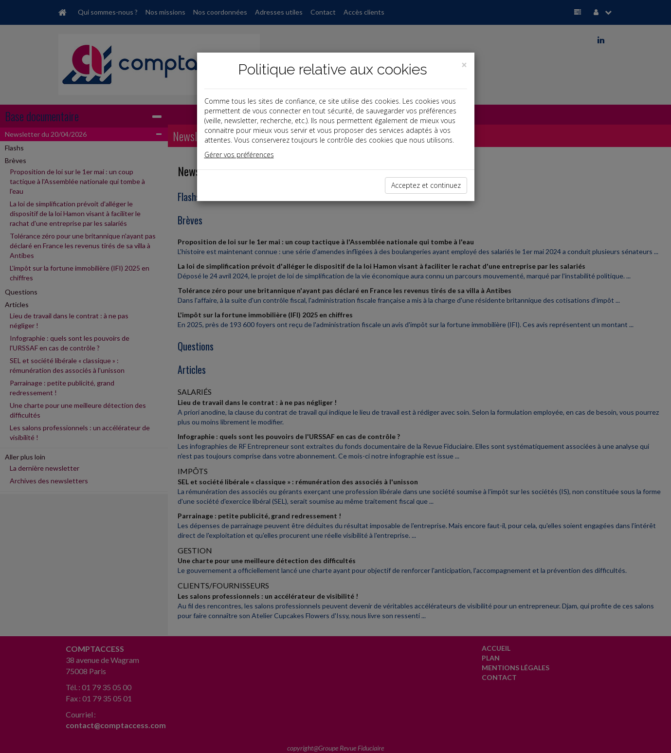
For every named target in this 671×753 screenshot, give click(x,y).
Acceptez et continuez (426, 185)
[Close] (464, 65)
